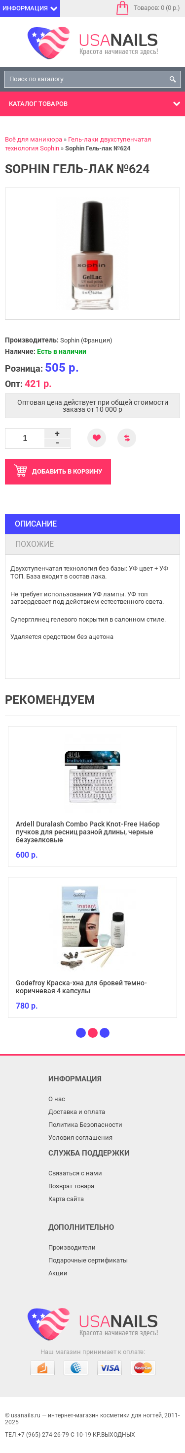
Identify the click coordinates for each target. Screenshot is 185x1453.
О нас (56, 1099)
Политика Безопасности (85, 1124)
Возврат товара (71, 1186)
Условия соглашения (80, 1137)
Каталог (38, 103)
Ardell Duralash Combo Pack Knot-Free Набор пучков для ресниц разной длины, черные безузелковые (88, 832)
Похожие (34, 544)
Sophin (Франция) (86, 340)
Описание (36, 524)
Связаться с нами (75, 1173)
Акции (58, 1273)
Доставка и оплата (76, 1111)
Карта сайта (66, 1199)
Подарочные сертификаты (88, 1260)
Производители (72, 1247)
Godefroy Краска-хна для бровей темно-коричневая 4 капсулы (81, 987)
